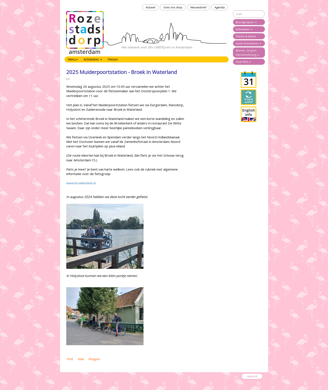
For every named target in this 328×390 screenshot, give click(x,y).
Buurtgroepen (246, 22)
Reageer (94, 359)
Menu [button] (73, 59)
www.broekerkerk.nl (81, 183)
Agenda (220, 7)
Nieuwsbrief (198, 7)
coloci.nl (252, 376)
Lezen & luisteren (248, 43)
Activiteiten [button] (93, 59)
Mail (81, 359)
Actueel (150, 7)
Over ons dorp (172, 7)
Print (70, 359)
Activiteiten (244, 29)
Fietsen (113, 59)
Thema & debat (246, 36)
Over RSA (243, 62)
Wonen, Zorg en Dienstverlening (247, 52)
